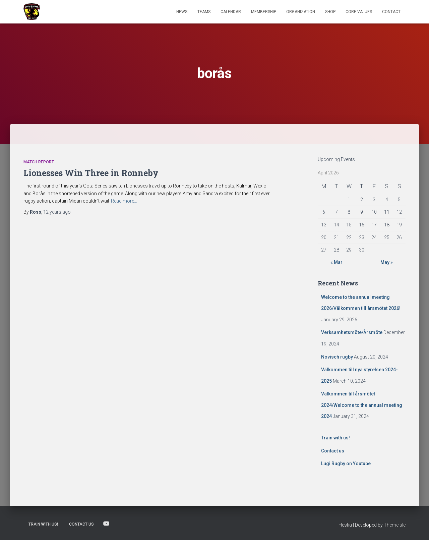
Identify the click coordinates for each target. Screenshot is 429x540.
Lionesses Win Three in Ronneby (91, 172)
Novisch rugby (337, 357)
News (181, 11)
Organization (300, 11)
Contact (391, 11)
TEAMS (203, 11)
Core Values (359, 11)
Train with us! (335, 437)
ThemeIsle (395, 525)
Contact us (332, 450)
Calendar (231, 11)
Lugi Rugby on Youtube (346, 463)
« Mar (336, 262)
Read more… (124, 201)
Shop (330, 11)
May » (386, 262)
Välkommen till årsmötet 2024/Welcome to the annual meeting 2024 (361, 405)
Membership (263, 11)
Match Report (38, 162)
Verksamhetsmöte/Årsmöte (351, 332)
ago (57, 212)
